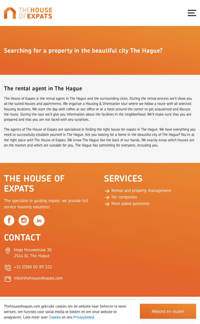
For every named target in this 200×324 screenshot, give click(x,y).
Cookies (55, 317)
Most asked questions (126, 203)
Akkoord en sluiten (168, 311)
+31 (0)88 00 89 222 (33, 267)
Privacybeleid (83, 317)
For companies (120, 197)
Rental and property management (137, 190)
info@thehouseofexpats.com (38, 278)
